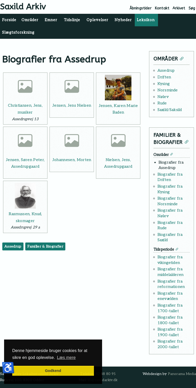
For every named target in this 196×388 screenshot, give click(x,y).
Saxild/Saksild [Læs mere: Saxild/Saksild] (169, 109)
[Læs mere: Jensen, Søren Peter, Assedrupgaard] (25, 141)
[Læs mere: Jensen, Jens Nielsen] (72, 87)
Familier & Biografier (45, 246)
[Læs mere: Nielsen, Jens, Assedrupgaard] (118, 141)
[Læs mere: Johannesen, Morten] (72, 141)
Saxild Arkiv (23, 6)
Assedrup (12, 246)
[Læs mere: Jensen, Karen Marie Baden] (118, 87)
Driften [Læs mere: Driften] (164, 77)
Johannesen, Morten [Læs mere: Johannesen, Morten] (71, 159)
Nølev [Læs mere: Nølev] (163, 96)
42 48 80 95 (106, 374)
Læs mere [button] (66, 357)
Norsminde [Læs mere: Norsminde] (167, 90)
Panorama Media (182, 374)
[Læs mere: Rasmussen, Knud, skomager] (25, 196)
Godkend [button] (53, 371)
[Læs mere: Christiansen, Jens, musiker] (25, 87)
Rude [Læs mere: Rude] (162, 103)
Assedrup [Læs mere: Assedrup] (166, 70)
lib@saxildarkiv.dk (102, 380)
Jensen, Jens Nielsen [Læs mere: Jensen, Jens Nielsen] (71, 105)
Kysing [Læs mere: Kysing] (163, 83)
